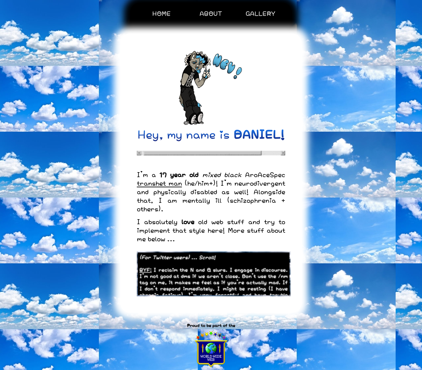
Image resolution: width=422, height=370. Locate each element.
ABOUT (210, 13)
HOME (161, 13)
